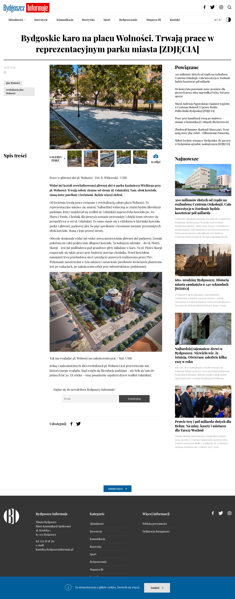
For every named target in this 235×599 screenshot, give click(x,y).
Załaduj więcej (115, 488)
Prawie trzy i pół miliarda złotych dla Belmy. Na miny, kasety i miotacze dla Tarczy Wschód (203, 425)
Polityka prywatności (154, 523)
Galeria (56, 158)
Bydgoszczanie (128, 20)
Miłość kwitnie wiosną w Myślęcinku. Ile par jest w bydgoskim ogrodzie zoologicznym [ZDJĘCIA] (202, 142)
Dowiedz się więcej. (128, 587)
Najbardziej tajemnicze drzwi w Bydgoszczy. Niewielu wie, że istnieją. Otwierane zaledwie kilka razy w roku (201, 355)
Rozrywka (88, 20)
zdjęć (156, 158)
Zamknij (155, 587)
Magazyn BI (153, 20)
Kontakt (175, 20)
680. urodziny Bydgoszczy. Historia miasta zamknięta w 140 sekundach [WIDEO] (202, 284)
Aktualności (15, 20)
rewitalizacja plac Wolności (15, 91)
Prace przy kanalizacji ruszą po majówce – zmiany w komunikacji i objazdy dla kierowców (202, 120)
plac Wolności (13, 82)
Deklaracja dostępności (155, 531)
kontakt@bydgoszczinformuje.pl (54, 549)
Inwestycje (41, 20)
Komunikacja (65, 20)
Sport (106, 20)
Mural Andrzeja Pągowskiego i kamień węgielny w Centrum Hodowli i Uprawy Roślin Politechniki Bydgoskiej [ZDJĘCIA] (202, 107)
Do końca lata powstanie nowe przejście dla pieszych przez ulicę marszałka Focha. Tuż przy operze (202, 92)
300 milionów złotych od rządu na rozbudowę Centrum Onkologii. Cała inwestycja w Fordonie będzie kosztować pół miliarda (202, 78)
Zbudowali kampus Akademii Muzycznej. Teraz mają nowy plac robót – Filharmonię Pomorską (202, 131)
